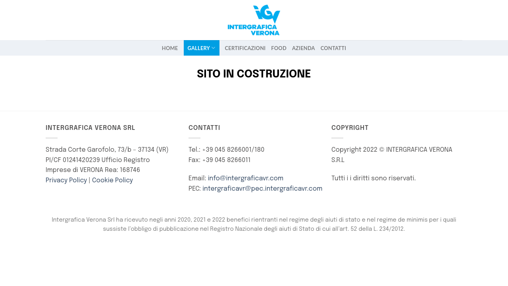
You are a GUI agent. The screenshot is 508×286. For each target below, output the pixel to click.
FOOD (279, 48)
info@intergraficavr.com (246, 178)
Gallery (202, 48)
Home (170, 48)
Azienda (303, 48)
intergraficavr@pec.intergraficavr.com (262, 189)
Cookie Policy (112, 180)
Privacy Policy (66, 180)
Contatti (333, 48)
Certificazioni (245, 48)
